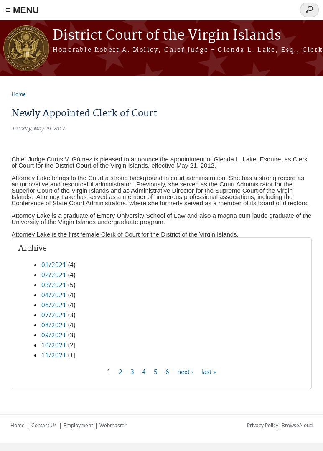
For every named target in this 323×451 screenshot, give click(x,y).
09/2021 (53, 335)
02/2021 (53, 274)
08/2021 (53, 325)
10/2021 (53, 345)
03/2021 (53, 284)
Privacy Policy (262, 425)
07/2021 (53, 315)
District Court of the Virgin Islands (167, 35)
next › (185, 371)
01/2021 (53, 264)
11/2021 (53, 355)
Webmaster (113, 425)
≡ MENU (22, 10)
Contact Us (44, 425)
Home (19, 94)
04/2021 (53, 294)
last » (208, 371)
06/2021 (53, 305)
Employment (78, 425)
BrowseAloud (297, 425)
